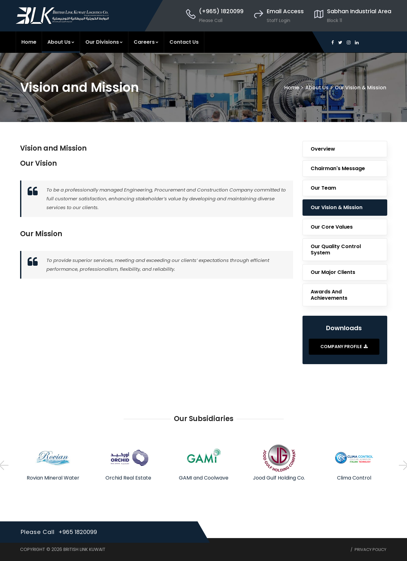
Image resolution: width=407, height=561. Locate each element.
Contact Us (184, 42)
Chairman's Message (338, 168)
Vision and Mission (53, 148)
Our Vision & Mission (360, 87)
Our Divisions (104, 42)
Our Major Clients (333, 272)
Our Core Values (332, 227)
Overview (323, 149)
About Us (60, 42)
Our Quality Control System (336, 249)
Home (28, 42)
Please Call (210, 20)
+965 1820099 (78, 532)
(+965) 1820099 (221, 11)
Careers (146, 42)
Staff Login (278, 20)
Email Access (285, 11)
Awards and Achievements (329, 295)
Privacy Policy (370, 550)
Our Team (323, 188)
